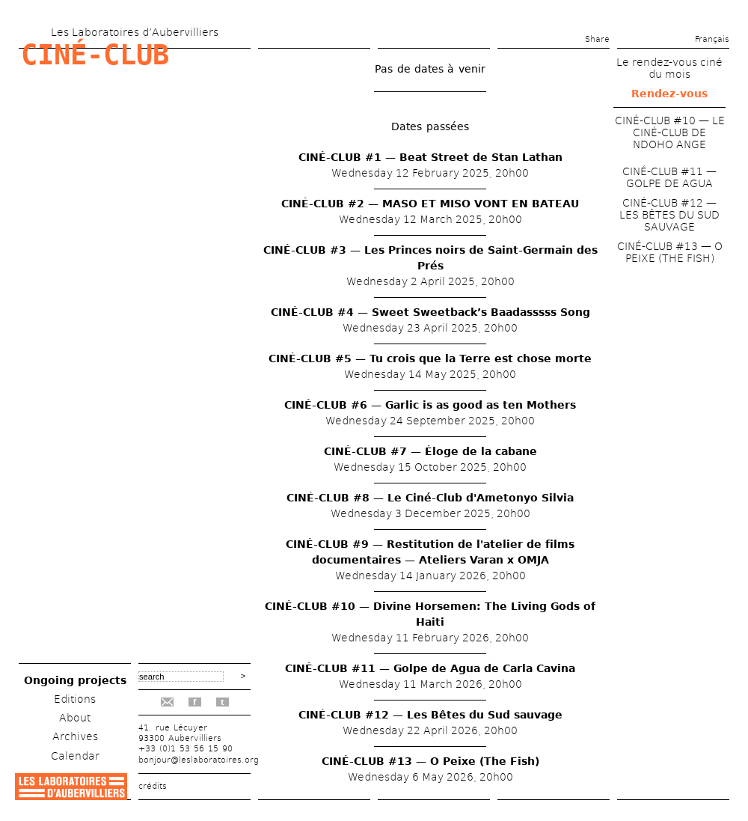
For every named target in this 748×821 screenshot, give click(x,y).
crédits (152, 786)
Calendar (75, 756)
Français (712, 39)
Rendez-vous (669, 94)
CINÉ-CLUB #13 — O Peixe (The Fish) (430, 761)
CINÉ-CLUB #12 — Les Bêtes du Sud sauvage (430, 715)
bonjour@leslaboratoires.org (198, 760)
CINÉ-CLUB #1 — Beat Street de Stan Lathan (430, 157)
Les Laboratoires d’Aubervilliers (134, 32)
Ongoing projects (75, 680)
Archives (75, 736)
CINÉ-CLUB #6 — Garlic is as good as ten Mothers (430, 405)
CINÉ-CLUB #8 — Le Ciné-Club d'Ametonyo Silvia (430, 498)
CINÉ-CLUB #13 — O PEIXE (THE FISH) (670, 252)
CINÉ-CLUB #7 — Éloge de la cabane (430, 451)
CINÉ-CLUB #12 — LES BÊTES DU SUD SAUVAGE (669, 215)
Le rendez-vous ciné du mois (669, 68)
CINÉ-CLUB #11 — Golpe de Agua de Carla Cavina (430, 668)
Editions (75, 699)
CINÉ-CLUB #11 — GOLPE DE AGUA (669, 177)
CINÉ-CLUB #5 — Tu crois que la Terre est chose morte (430, 358)
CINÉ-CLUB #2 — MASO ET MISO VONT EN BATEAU (430, 204)
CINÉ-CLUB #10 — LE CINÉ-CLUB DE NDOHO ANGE (670, 132)
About (75, 718)
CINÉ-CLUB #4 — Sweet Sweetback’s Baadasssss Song (430, 312)
